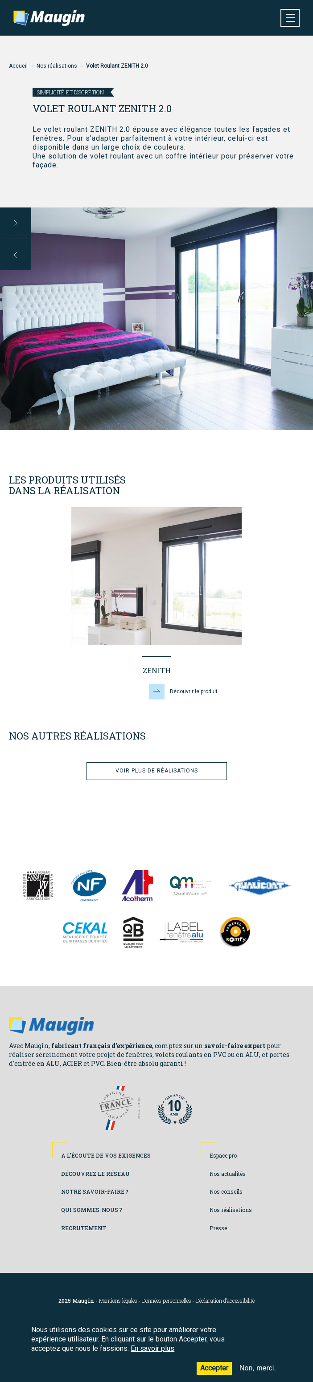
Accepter (214, 1374)
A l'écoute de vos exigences (106, 1155)
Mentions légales (118, 1300)
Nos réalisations (57, 66)
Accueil (18, 66)
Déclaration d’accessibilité (225, 1300)
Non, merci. (257, 1374)
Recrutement (83, 1228)
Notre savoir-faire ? (94, 1191)
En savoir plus (152, 1355)
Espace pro (223, 1155)
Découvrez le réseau (95, 1173)
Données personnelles (166, 1300)
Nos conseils (226, 1191)
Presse (218, 1228)
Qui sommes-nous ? (91, 1209)
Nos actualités (228, 1173)
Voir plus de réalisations (156, 771)
